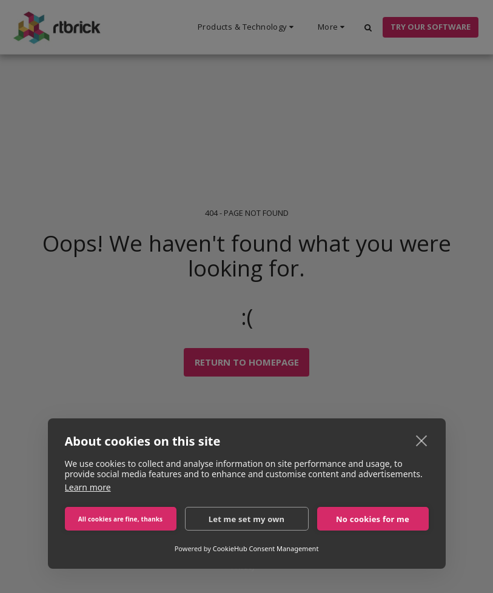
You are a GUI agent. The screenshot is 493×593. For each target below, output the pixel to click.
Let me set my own (247, 519)
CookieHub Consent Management (266, 548)
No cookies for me (372, 519)
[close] (421, 440)
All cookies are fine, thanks (120, 519)
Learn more (88, 487)
